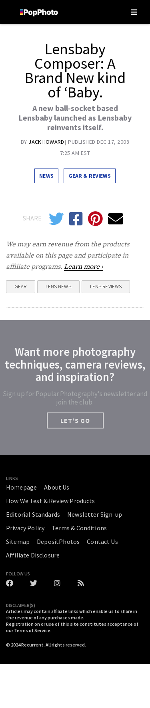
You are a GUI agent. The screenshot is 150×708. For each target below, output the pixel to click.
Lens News (58, 286)
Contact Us (102, 541)
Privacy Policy (25, 528)
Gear (20, 286)
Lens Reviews (106, 286)
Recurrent (32, 645)
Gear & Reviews (89, 175)
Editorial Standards (33, 514)
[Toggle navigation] (134, 12)
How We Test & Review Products (50, 501)
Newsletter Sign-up (94, 514)
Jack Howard (46, 141)
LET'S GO (75, 420)
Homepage (21, 487)
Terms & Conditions (79, 528)
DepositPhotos (58, 541)
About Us (56, 487)
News (46, 175)
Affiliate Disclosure (33, 555)
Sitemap (18, 541)
